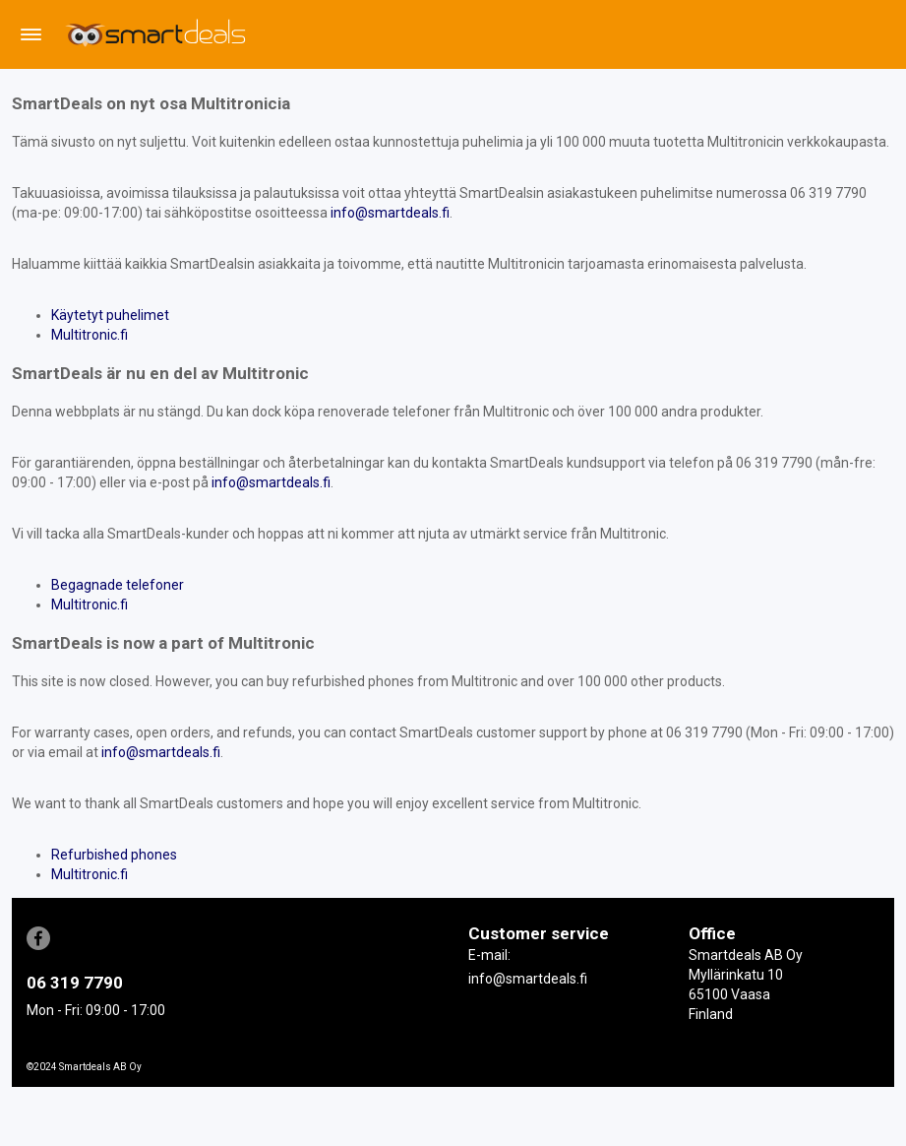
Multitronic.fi (89, 335)
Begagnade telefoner (117, 585)
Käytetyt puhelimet (110, 315)
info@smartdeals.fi (390, 213)
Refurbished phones (114, 854)
